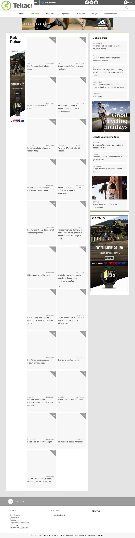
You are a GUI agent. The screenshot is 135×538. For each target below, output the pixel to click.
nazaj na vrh (16, 501)
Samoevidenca (110, 13)
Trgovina (65, 13)
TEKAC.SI (96, 510)
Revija (94, 13)
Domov (21, 13)
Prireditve (80, 13)
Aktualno (35, 13)
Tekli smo (50, 13)
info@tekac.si (59, 515)
